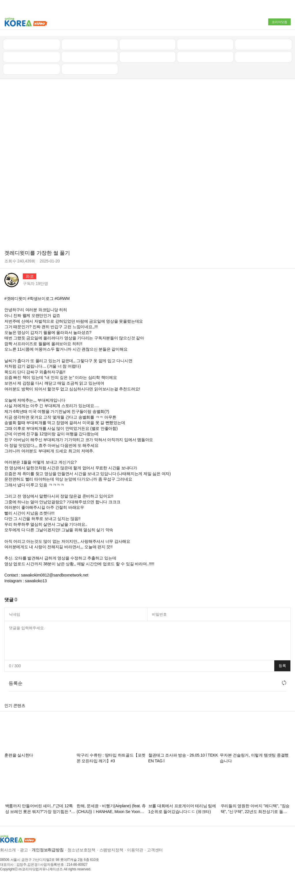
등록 (282, 664)
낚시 (31, 55)
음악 (89, 67)
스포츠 (263, 55)
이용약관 (135, 848)
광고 (24, 848)
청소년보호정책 (81, 848)
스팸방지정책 (111, 848)
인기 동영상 (90, 43)
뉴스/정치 (147, 43)
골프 (263, 43)
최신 (31, 43)
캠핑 (89, 55)
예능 (147, 55)
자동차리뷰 (205, 43)
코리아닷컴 (279, 22)
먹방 (31, 67)
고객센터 (155, 848)
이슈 (205, 55)
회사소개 (8, 848)
